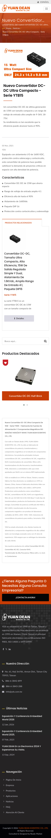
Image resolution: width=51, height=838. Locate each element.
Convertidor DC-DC (37, 546)
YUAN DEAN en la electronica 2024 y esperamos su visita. (21, 748)
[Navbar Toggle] (46, 8)
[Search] (22, 341)
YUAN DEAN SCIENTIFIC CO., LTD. (33, 828)
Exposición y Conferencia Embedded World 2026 (22, 718)
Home (8, 28)
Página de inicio (13, 779)
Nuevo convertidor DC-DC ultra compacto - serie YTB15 (24, 33)
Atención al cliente (15, 812)
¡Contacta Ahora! (25, 597)
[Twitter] (6, 649)
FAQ (8, 807)
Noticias (16, 28)
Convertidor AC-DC (12, 549)
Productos (11, 790)
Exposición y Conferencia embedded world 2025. (22, 733)
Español (44, 2)
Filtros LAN (34, 553)
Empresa (10, 785)
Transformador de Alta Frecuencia (17, 553)
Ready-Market (36, 834)
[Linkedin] (10, 649)
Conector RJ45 (25, 549)
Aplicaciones (12, 796)
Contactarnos (12, 556)
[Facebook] (3, 649)
